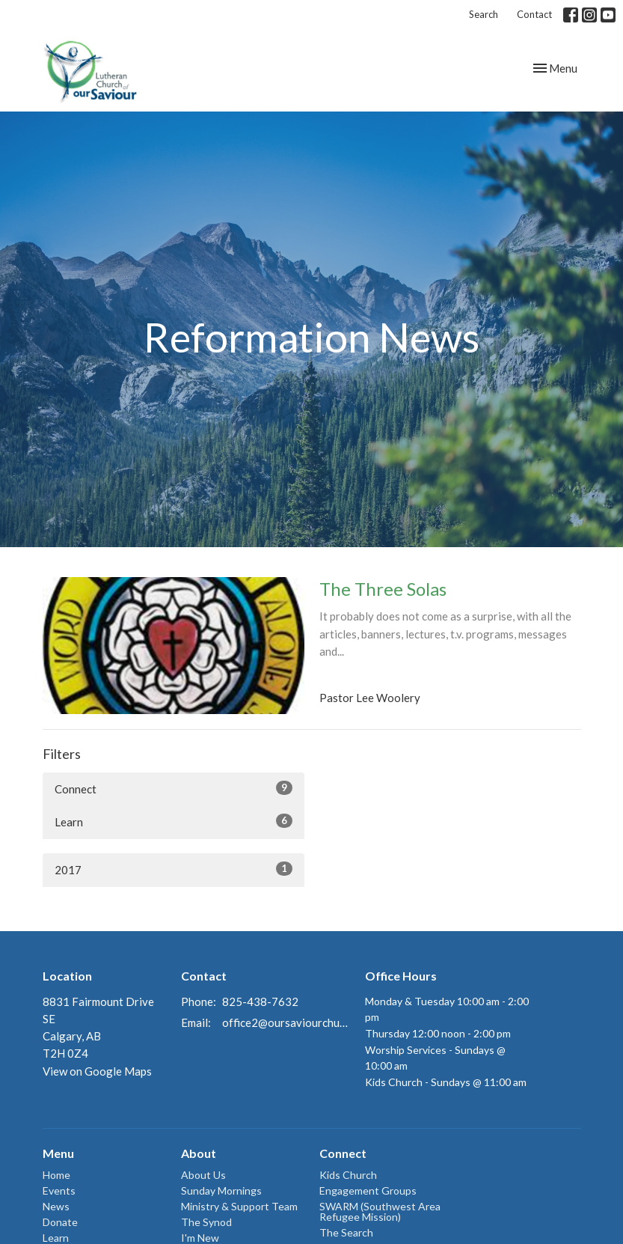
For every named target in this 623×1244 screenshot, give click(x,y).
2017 (173, 869)
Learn (173, 821)
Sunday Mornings (221, 1190)
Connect (173, 788)
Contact (534, 14)
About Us (203, 1174)
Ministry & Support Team (239, 1206)
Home (56, 1174)
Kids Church (348, 1174)
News (56, 1206)
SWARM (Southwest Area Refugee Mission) (380, 1211)
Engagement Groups (368, 1190)
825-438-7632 (260, 1001)
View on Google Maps (97, 1071)
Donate (60, 1222)
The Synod (206, 1222)
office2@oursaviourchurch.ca (286, 1022)
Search (483, 14)
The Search (346, 1232)
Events (59, 1190)
